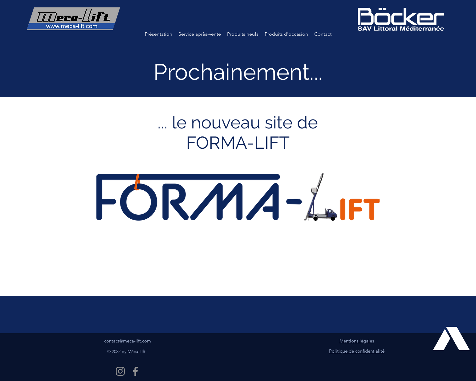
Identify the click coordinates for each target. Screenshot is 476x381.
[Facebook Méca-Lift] (135, 371)
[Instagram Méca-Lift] (120, 371)
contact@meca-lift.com (127, 341)
